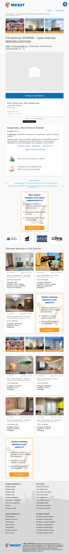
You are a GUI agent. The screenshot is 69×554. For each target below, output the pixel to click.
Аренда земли (10, 527)
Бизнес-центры (10, 532)
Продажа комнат (10, 489)
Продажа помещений (12, 497)
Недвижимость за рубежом (13, 500)
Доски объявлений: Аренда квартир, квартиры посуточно (33, 13)
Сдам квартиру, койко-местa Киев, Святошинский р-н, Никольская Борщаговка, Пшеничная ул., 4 (33, 186)
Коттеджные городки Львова (44, 532)
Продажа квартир (11, 486)
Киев (8, 46)
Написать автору (23, 146)
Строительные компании (43, 508)
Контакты (8, 505)
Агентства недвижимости (13, 503)
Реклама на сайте (11, 508)
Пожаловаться (48, 146)
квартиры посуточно (18, 41)
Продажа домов (10, 492)
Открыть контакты (34, 95)
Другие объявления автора (35, 149)
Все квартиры (34, 180)
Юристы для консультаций (29, 169)
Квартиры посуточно (11, 519)
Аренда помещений (11, 530)
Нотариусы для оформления (30, 167)
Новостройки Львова (42, 503)
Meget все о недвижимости (13, 545)
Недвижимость (10, 13)
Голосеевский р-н (19, 46)
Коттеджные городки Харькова (45, 530)
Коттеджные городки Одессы (44, 527)
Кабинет (49, 10)
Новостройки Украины (42, 486)
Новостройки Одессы (42, 497)
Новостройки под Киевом (43, 492)
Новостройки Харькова (43, 500)
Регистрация (59, 10)
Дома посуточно (10, 524)
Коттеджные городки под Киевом (45, 522)
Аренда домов (10, 522)
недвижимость (39, 118)
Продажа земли (10, 494)
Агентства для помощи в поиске (31, 159)
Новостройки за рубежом (43, 505)
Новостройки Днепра (42, 494)
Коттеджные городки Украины (44, 516)
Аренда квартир (10, 516)
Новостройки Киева (42, 489)
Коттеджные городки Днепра (44, 524)
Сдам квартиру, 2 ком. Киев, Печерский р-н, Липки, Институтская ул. (36, 183)
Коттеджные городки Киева (44, 519)
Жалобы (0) (36, 146)
